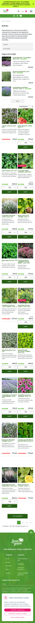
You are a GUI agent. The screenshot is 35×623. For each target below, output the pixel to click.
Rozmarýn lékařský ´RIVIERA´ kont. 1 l (8, 440)
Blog (7, 569)
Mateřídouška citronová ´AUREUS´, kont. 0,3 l (24, 351)
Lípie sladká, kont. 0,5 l (9, 171)
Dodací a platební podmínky (23, 574)
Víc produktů (17, 516)
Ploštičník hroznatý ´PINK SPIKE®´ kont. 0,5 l (9, 485)
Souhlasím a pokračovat (17, 610)
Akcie (7, 559)
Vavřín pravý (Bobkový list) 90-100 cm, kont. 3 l (25, 441)
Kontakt (8, 573)
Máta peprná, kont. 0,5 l (9, 261)
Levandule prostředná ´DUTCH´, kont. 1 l (20, 88)
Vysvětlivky (21, 564)
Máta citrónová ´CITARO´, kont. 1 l (23, 485)
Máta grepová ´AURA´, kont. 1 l (25, 126)
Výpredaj (8, 566)
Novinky (8, 562)
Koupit (25, 147)
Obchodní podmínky (21, 568)
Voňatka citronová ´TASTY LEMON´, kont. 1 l (9, 305)
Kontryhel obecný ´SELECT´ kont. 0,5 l (24, 305)
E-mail (4, 584)
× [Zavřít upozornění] (33, 3)
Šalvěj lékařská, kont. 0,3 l (9, 350)
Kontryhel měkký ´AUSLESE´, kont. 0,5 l (24, 171)
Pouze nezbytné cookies (17, 617)
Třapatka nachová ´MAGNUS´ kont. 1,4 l (24, 395)
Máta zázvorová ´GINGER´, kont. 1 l (23, 216)
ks (26, 143)
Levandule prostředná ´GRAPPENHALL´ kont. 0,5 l (9, 396)
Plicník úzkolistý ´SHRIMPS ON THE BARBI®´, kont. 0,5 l (24, 262)
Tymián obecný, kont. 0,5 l (9, 126)
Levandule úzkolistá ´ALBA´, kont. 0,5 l (8, 216)
